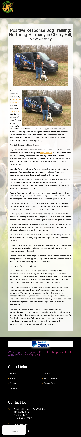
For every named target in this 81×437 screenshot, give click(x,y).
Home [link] (12, 373)
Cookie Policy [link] (49, 383)
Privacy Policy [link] (49, 378)
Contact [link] (46, 373)
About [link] (12, 378)
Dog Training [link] (15, 111)
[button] (76, 7)
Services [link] (12, 383)
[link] (40, 346)
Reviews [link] (12, 388)
